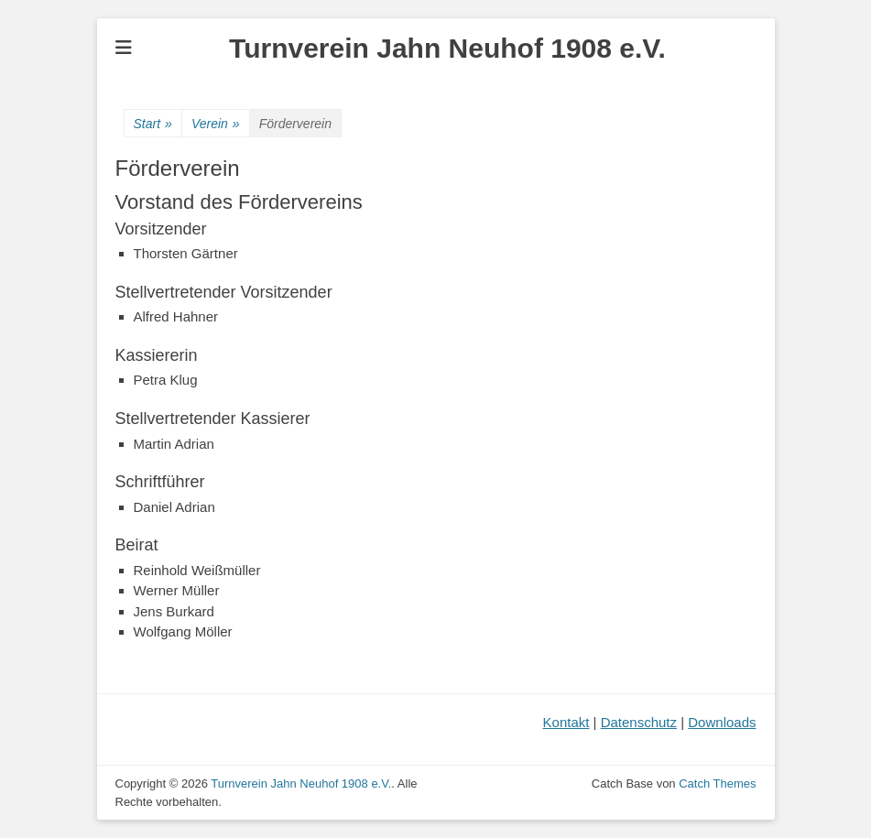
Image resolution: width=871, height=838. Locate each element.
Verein (215, 124)
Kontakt (566, 722)
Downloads (722, 722)
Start (153, 124)
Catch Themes (717, 783)
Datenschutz (639, 722)
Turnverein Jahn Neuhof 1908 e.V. (447, 48)
